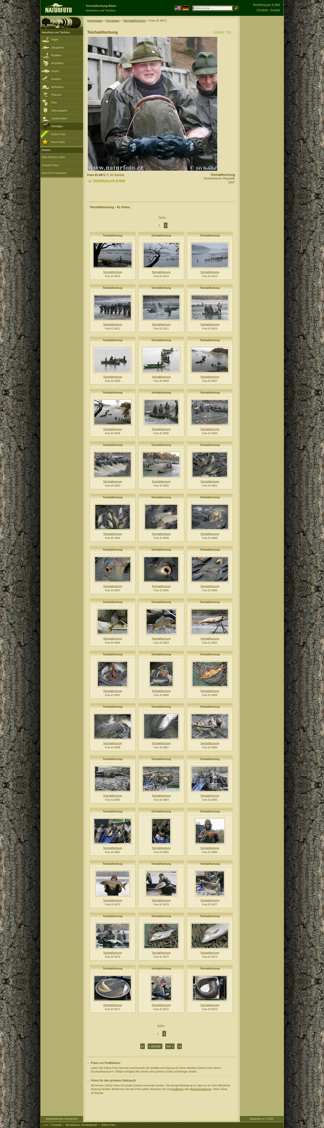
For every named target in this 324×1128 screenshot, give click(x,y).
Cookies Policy (50, 165)
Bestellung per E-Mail (109, 180)
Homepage (95, 20)
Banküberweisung (200, 1089)
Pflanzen (56, 94)
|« (142, 1046)
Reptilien (56, 55)
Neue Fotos (58, 142)
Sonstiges (57, 126)
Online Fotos (58, 134)
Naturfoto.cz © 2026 (261, 1118)
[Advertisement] (261, 94)
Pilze (54, 102)
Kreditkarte (177, 1089)
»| (179, 1046)
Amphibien (57, 63)
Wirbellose (57, 86)
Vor (229, 32)
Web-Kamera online (53, 157)
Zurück (219, 32)
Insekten (56, 78)
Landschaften (59, 118)
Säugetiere (57, 47)
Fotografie (56, 1125)
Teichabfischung (134, 20)
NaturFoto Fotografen (54, 172)
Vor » (170, 1046)
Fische (55, 71)
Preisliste (262, 10)
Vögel (54, 39)
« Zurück (155, 1046)
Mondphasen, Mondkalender (81, 1125)
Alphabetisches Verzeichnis (62, 1118)
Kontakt (275, 10)
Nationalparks (59, 110)
